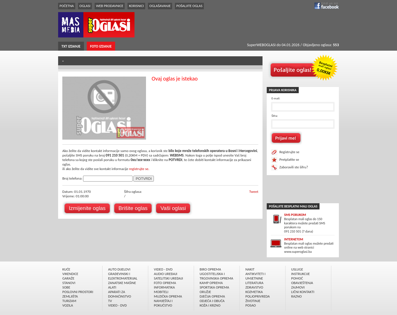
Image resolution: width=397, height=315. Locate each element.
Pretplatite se (289, 159)
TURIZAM (69, 301)
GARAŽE (68, 278)
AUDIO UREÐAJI (165, 274)
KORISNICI (136, 6)
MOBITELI (161, 292)
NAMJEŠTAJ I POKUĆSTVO (163, 303)
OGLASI (84, 6)
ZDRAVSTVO (254, 287)
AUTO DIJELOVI (119, 269)
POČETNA (67, 6)
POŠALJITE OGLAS (189, 6)
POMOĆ (297, 278)
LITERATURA (254, 283)
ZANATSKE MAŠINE (122, 283)
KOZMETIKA (254, 292)
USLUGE (297, 269)
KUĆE (66, 269)
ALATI (112, 287)
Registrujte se (289, 152)
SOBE (66, 287)
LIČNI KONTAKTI (302, 292)
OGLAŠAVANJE (160, 6)
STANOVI (68, 283)
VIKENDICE (70, 274)
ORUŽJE (205, 292)
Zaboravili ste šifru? (293, 167)
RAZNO (296, 296)
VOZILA (67, 305)
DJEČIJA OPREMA (212, 296)
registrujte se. (139, 169)
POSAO (250, 305)
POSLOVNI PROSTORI (77, 292)
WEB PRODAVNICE (109, 6)
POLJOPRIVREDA (257, 296)
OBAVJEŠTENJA (302, 283)
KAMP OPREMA (211, 283)
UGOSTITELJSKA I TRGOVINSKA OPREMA (216, 276)
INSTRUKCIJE (300, 274)
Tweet (253, 191)
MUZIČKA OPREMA (168, 296)
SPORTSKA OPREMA (214, 287)
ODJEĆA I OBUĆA (212, 301)
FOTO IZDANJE (101, 46)
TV (110, 301)
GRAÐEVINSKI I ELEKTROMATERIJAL (122, 276)
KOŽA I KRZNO (210, 305)
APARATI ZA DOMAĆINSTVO (119, 294)
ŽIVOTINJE (252, 301)
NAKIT (249, 269)
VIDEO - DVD (117, 305)
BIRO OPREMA (210, 269)
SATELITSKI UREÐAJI (168, 278)
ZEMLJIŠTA (70, 296)
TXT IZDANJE (71, 46)
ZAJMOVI (298, 287)
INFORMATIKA (164, 287)
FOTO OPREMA (165, 283)
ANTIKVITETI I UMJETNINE (255, 276)
